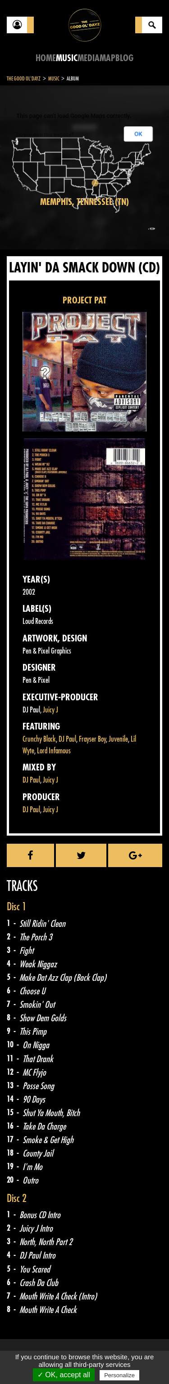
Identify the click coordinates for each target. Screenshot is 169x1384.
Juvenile (118, 739)
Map (107, 58)
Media (89, 58)
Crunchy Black (39, 739)
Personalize (119, 1375)
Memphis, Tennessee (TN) (84, 202)
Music (67, 58)
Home (46, 58)
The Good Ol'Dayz (24, 78)
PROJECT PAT (84, 300)
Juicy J (50, 710)
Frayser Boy (92, 739)
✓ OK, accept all (63, 1375)
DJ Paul (67, 739)
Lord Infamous (54, 751)
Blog (124, 58)
